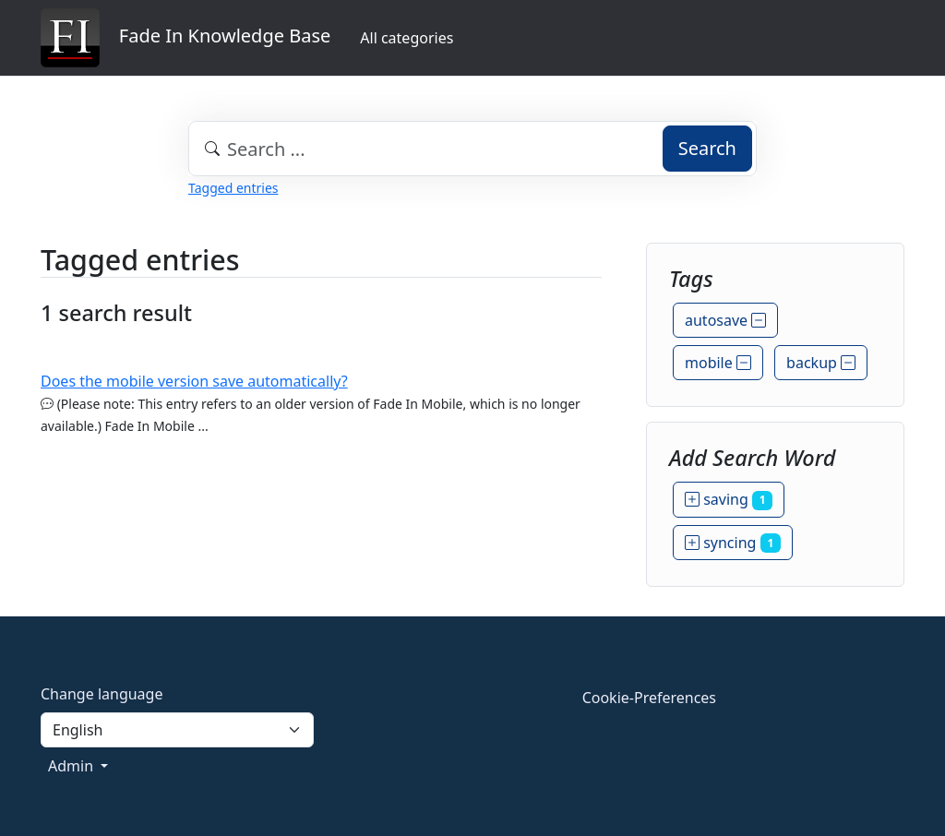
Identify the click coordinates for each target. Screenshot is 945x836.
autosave (725, 320)
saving (728, 499)
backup (820, 362)
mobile (718, 362)
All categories (406, 38)
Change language (101, 694)
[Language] (177, 729)
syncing (733, 542)
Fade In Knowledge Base (185, 37)
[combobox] (472, 148)
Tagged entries (233, 188)
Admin (72, 766)
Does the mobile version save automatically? (194, 381)
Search (707, 148)
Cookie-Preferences (649, 697)
